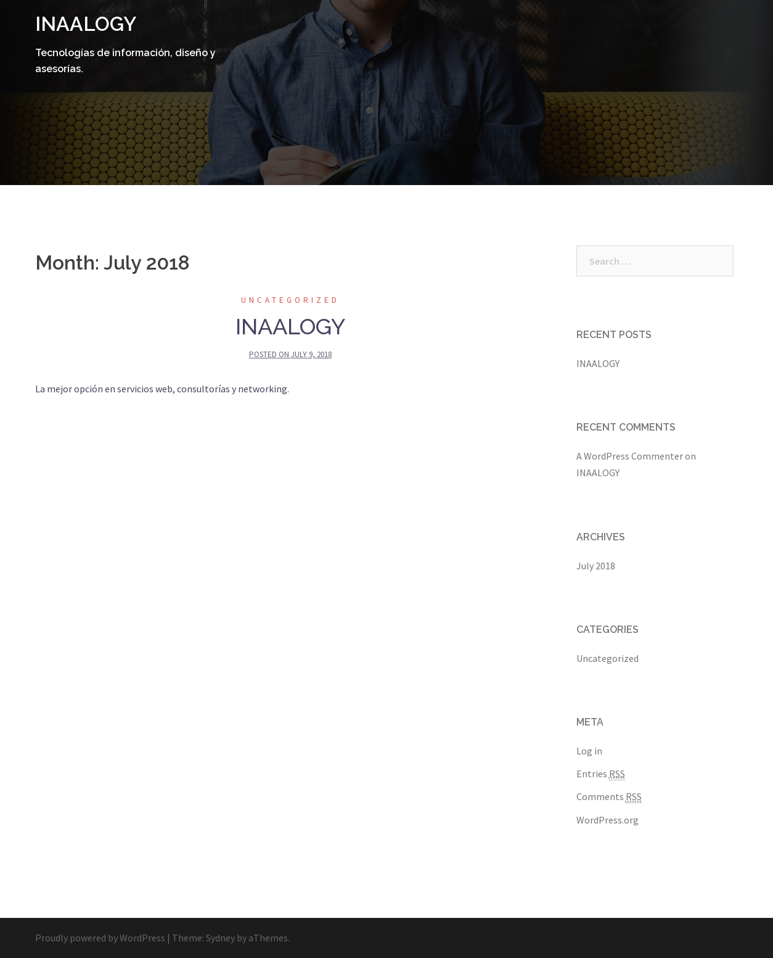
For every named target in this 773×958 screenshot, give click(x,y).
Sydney (220, 937)
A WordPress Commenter (629, 456)
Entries (600, 773)
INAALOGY (85, 23)
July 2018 (595, 566)
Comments (609, 796)
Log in (589, 751)
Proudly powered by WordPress (100, 937)
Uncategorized (290, 300)
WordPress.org (607, 820)
